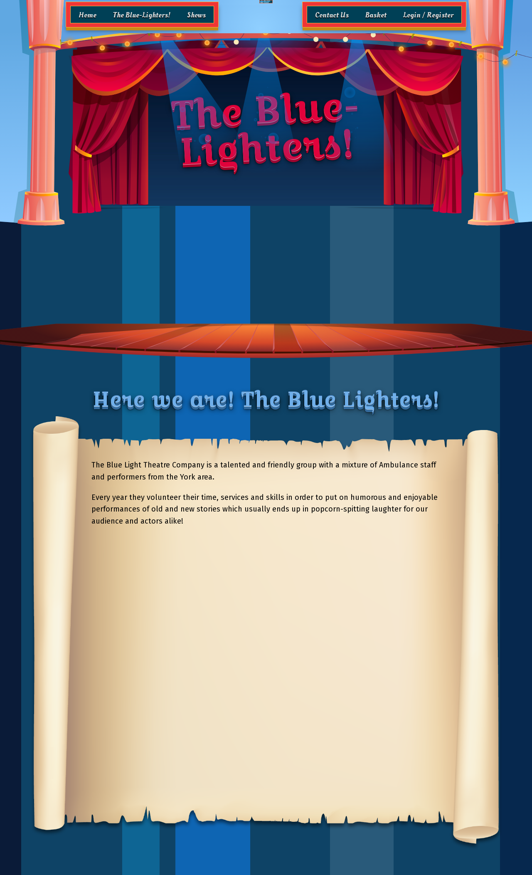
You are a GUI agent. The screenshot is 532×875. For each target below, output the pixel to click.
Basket (376, 15)
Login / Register (428, 15)
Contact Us (332, 15)
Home (87, 15)
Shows (196, 15)
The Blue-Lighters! (141, 15)
